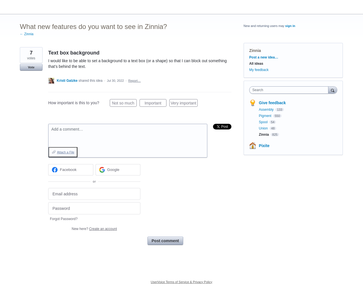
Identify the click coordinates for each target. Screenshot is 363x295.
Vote (31, 67)
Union (264, 128)
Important (155, 104)
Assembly (267, 110)
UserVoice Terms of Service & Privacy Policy (181, 282)
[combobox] (290, 90)
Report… (134, 80)
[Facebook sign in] (70, 169)
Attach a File (65, 152)
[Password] (94, 208)
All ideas (256, 64)
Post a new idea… (263, 57)
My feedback (259, 70)
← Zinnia (26, 34)
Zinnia (255, 50)
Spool (264, 122)
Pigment (265, 116)
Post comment (165, 240)
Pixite (264, 145)
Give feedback (272, 103)
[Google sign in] (118, 169)
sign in (290, 26)
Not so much (124, 104)
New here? (94, 229)
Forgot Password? (63, 219)
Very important (184, 104)
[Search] (332, 89)
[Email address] (94, 194)
